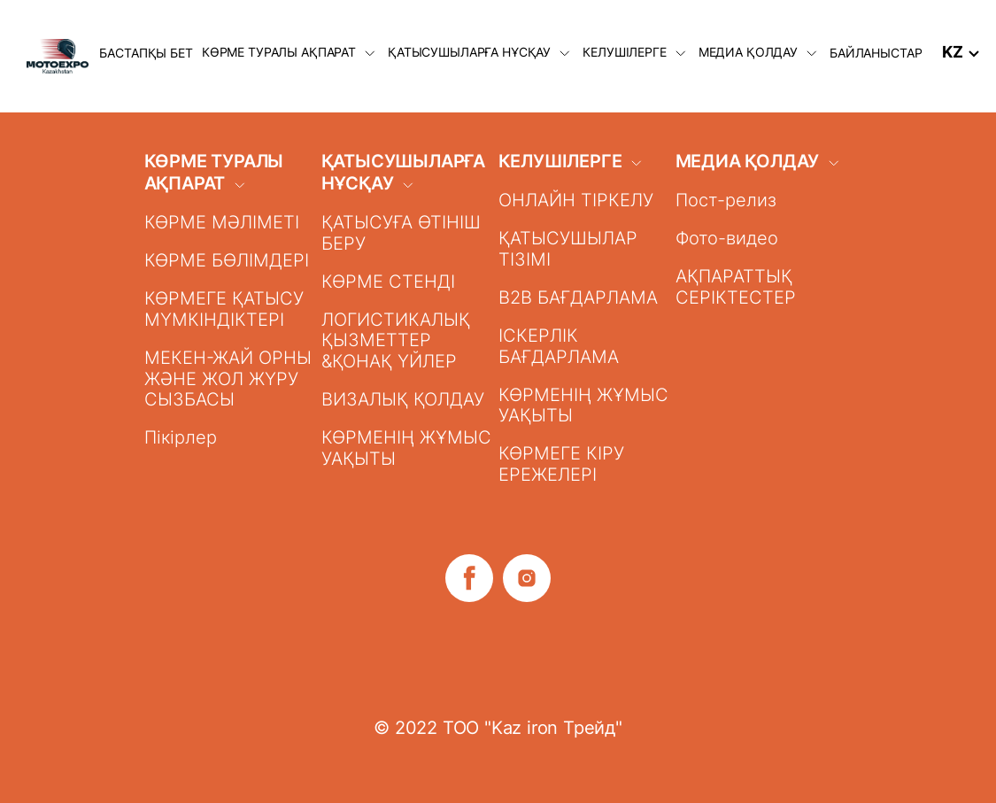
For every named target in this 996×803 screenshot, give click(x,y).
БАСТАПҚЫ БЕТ (145, 52)
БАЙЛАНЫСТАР (876, 52)
